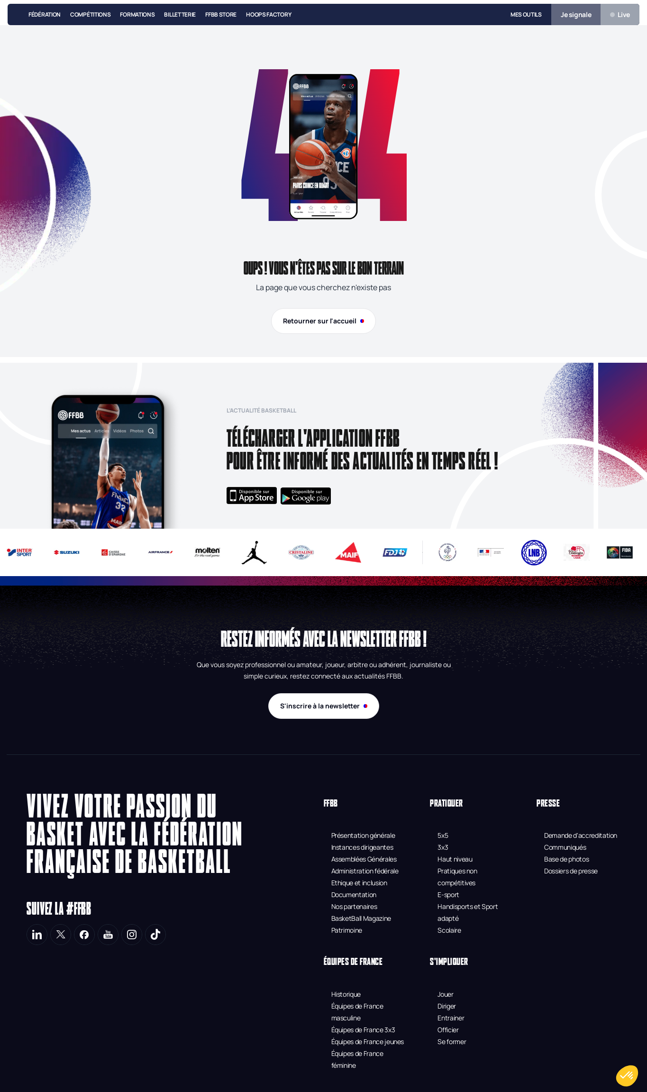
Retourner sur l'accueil (323, 320)
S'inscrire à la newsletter (323, 705)
